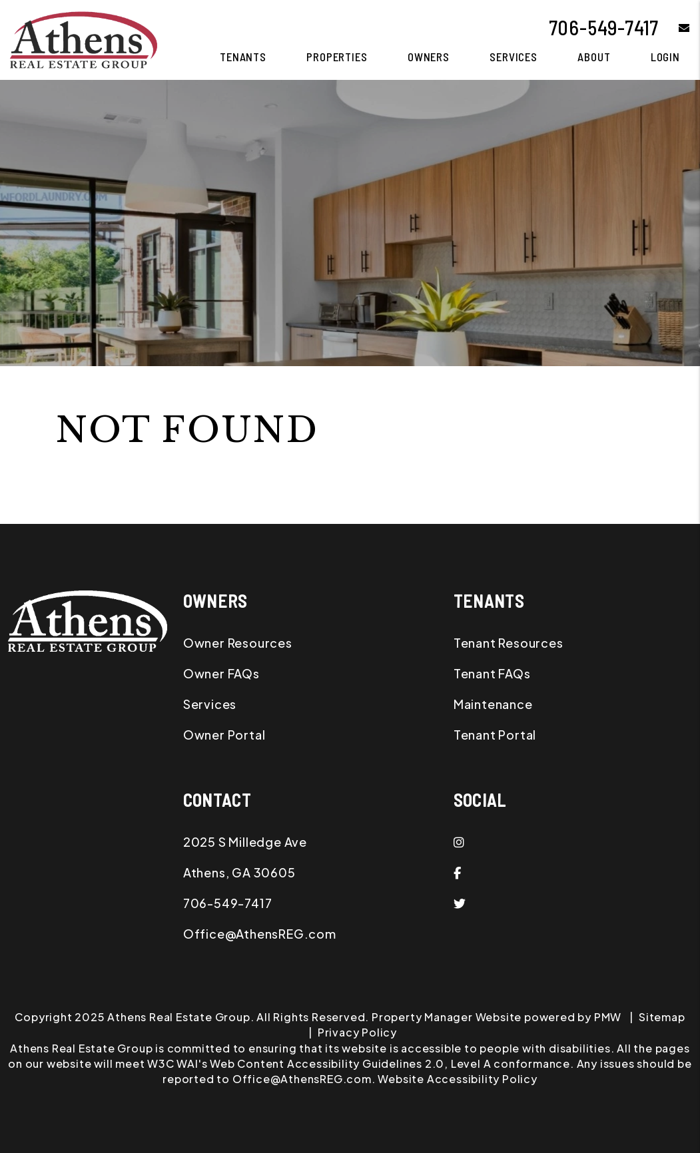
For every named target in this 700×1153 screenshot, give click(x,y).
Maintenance (493, 704)
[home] (83, 38)
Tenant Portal (495, 734)
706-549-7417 (604, 27)
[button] (674, 27)
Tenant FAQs (492, 673)
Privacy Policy (357, 1032)
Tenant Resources (508, 642)
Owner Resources (237, 642)
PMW (607, 1017)
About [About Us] (593, 56)
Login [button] (665, 56)
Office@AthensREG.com (259, 933)
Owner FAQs (221, 673)
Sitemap (662, 1017)
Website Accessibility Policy (457, 1079)
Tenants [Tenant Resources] (243, 56)
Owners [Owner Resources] (429, 56)
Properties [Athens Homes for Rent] (337, 56)
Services (209, 704)
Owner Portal (224, 734)
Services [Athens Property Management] (513, 56)
